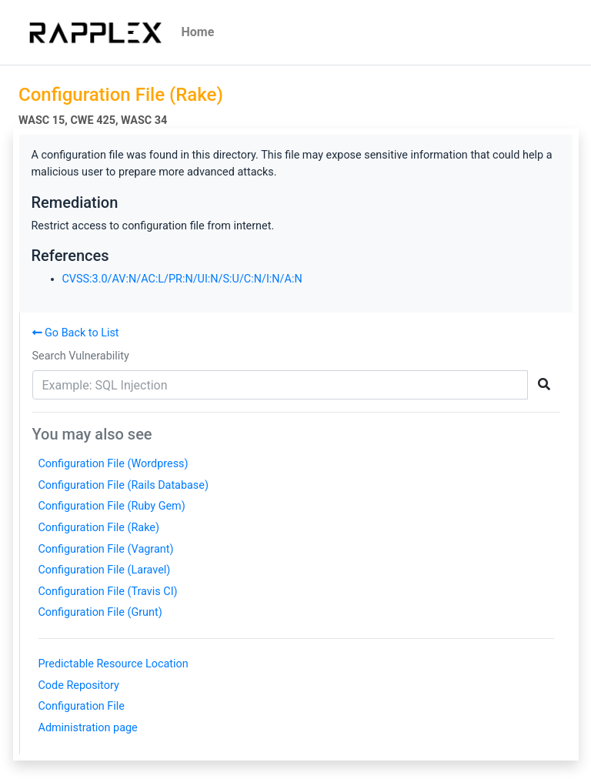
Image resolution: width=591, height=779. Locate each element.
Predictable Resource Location (113, 663)
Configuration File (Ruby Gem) (111, 506)
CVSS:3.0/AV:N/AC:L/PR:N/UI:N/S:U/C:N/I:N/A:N (182, 279)
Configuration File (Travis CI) (108, 591)
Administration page (88, 727)
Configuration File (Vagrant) (106, 549)
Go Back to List (75, 332)
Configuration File (81, 706)
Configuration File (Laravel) (104, 570)
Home (198, 32)
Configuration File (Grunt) (100, 612)
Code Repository (78, 685)
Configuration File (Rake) (98, 527)
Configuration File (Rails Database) (123, 485)
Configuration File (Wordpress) (113, 463)
